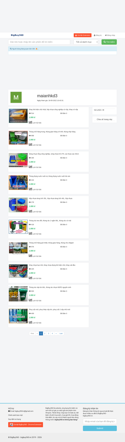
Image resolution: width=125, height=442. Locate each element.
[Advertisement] (62, 16)
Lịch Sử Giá (37, 123)
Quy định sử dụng (14, 419)
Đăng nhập (110, 35)
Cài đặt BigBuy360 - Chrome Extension (25, 424)
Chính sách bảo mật (15, 415)
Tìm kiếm (109, 42)
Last (60, 333)
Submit (100, 428)
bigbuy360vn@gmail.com (24, 411)
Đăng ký (98, 35)
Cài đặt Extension (82, 35)
